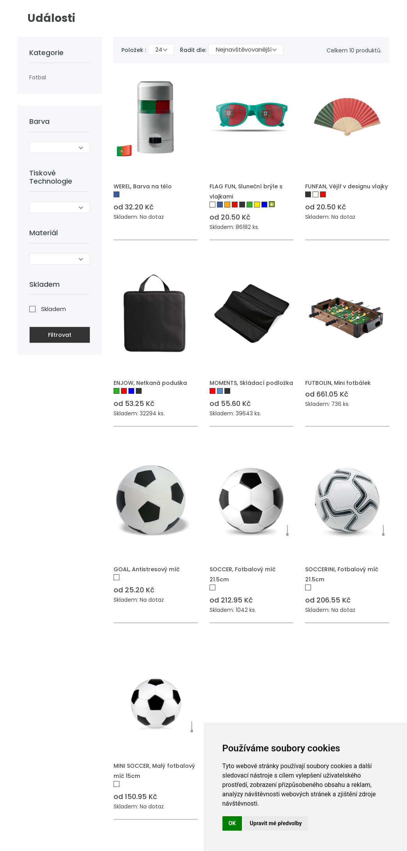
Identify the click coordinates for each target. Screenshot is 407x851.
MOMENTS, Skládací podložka (251, 383)
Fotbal (37, 77)
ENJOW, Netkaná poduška (150, 383)
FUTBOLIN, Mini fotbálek (338, 383)
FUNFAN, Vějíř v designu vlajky (346, 186)
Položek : (133, 50)
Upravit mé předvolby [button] (276, 823)
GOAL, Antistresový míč (147, 569)
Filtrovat (59, 335)
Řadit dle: (193, 50)
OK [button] (232, 823)
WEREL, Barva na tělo (143, 186)
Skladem (53, 309)
